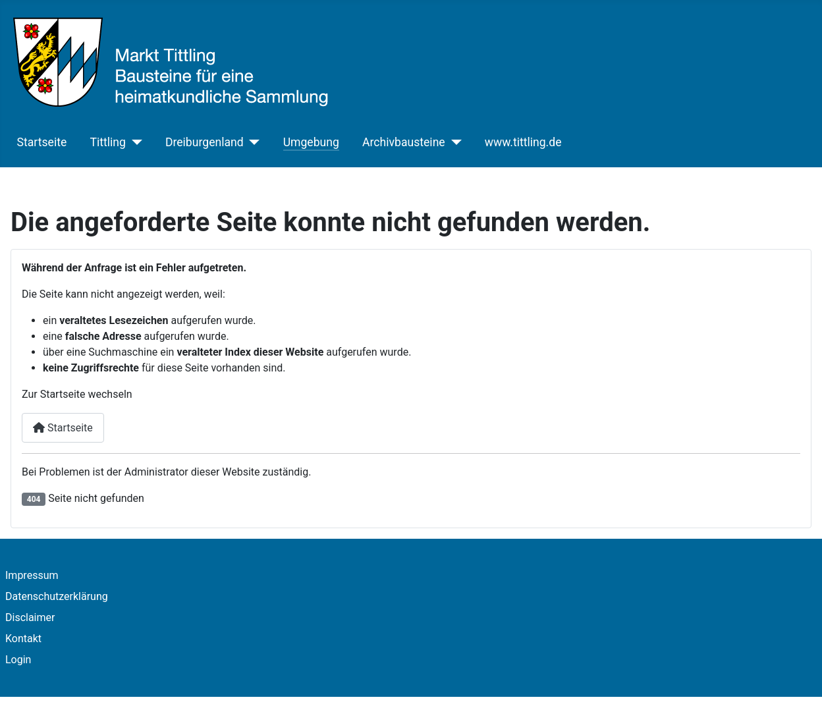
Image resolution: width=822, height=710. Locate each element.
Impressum (32, 575)
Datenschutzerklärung (56, 596)
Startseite (42, 142)
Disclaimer (30, 617)
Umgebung (311, 142)
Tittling (107, 142)
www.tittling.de (523, 142)
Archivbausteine (403, 142)
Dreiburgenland (204, 142)
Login (18, 659)
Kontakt (23, 638)
